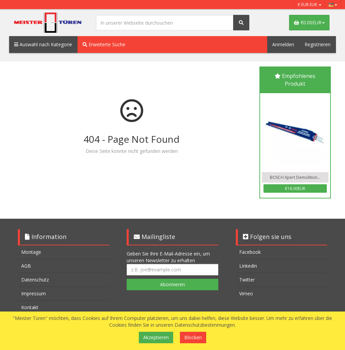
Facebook (250, 252)
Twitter (247, 279)
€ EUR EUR (309, 4)
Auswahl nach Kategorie (43, 44)
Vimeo (246, 293)
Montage (31, 252)
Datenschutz (35, 279)
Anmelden (283, 44)
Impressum (33, 293)
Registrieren (318, 44)
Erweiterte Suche (104, 44)
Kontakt (29, 307)
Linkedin (248, 266)
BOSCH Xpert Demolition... (295, 177)
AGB (26, 266)
